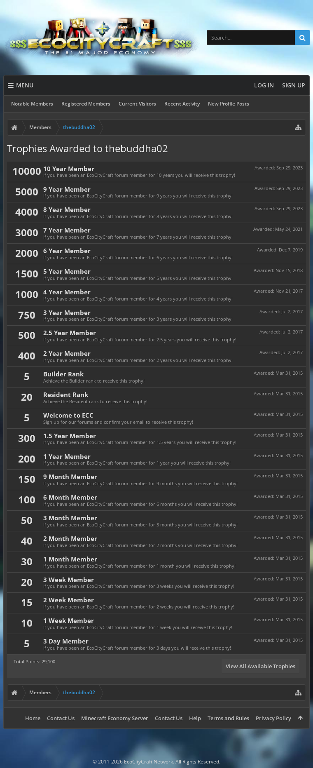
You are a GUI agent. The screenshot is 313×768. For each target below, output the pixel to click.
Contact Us (61, 718)
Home (32, 718)
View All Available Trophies (260, 666)
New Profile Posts (228, 103)
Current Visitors (137, 103)
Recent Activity (182, 103)
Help (195, 718)
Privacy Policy (273, 718)
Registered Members (85, 103)
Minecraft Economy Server (114, 718)
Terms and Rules (228, 718)
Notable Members (32, 103)
